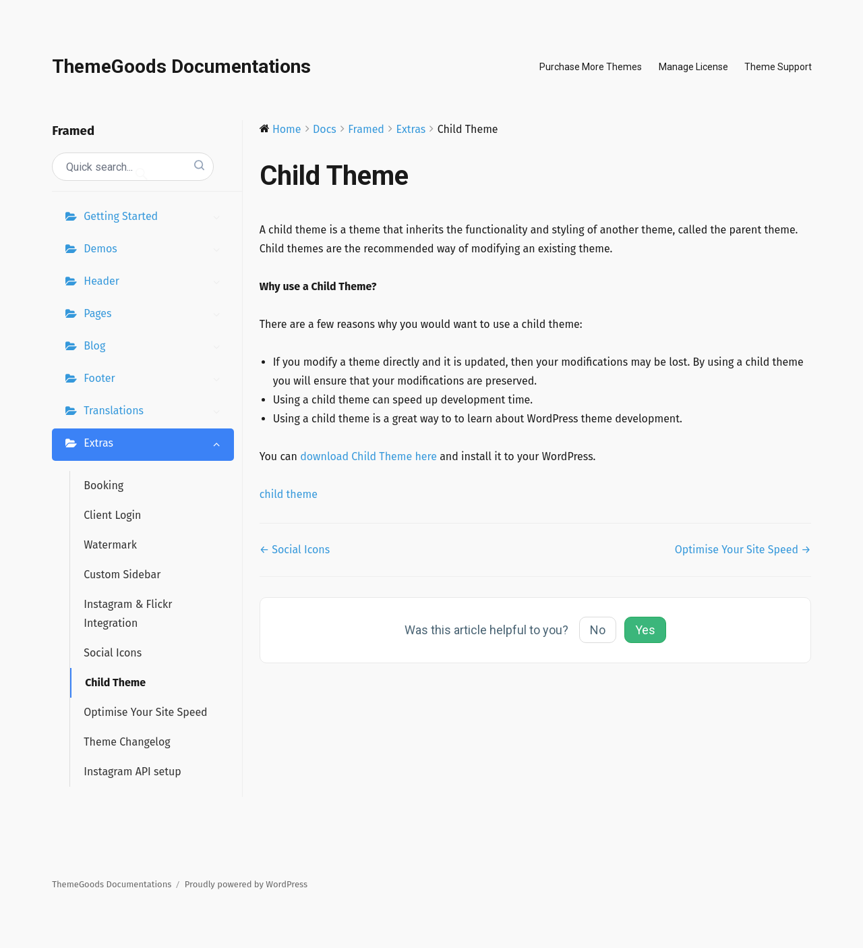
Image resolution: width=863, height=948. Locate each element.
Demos (155, 250)
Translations (155, 412)
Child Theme (115, 682)
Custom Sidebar (122, 574)
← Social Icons (295, 549)
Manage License (693, 66)
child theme (289, 494)
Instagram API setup (132, 771)
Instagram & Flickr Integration (128, 614)
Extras (155, 444)
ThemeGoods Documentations (181, 66)
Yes (645, 630)
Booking (103, 485)
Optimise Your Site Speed (145, 712)
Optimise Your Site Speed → (743, 549)
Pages (155, 315)
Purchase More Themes (590, 66)
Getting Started (155, 218)
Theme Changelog (127, 741)
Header (155, 283)
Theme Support (778, 66)
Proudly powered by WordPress (246, 884)
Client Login (112, 515)
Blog (155, 347)
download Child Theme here (368, 456)
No (597, 630)
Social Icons (113, 652)
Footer (155, 380)
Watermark (110, 544)
